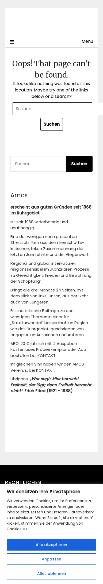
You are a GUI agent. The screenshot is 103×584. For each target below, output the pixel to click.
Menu (87, 41)
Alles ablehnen (51, 573)
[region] (51, 534)
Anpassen (51, 559)
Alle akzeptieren (51, 544)
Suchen (79, 164)
